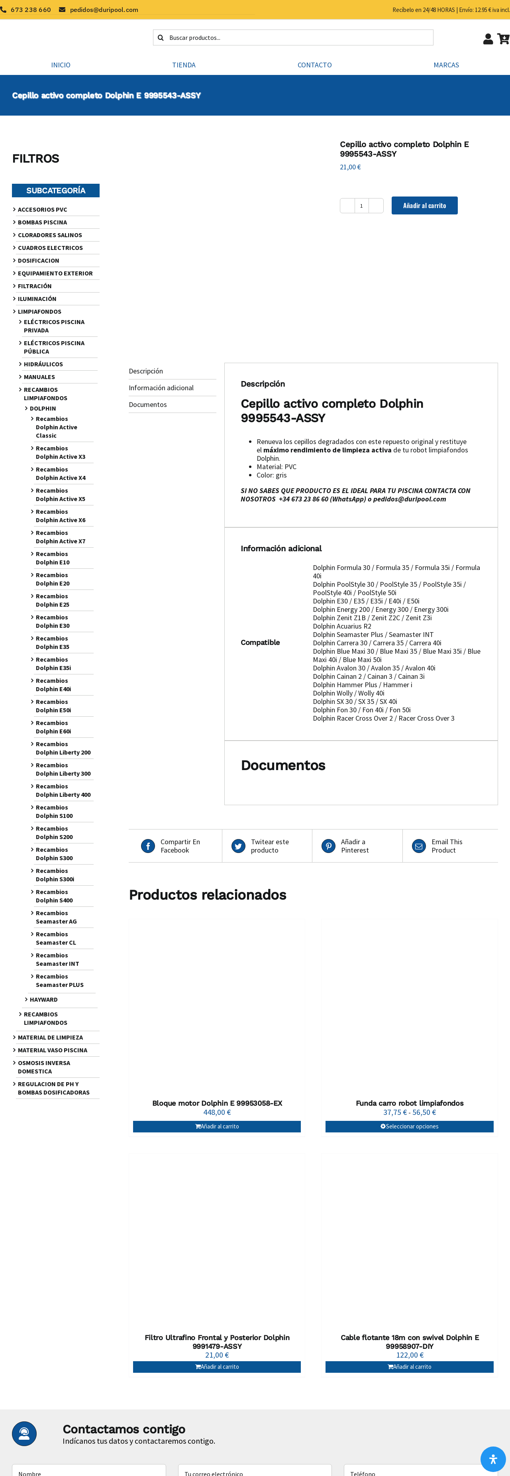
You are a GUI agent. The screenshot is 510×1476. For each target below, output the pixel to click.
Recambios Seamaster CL (56, 938)
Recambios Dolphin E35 (52, 642)
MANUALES (39, 377)
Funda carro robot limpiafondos (410, 1103)
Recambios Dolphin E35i (53, 663)
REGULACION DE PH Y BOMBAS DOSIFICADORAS (54, 1088)
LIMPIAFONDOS (39, 311)
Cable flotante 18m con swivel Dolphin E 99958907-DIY (410, 1341)
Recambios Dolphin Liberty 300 (63, 769)
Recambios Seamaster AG (56, 917)
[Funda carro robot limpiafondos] (410, 1007)
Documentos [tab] (148, 404)
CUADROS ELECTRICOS (50, 248)
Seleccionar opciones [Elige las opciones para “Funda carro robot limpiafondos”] (412, 1126)
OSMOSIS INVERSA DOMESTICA (44, 1067)
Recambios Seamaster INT (57, 959)
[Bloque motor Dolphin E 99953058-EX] (217, 1007)
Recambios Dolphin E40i (53, 684)
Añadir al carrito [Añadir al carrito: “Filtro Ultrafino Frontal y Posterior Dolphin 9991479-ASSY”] (220, 1366)
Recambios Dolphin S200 (54, 832)
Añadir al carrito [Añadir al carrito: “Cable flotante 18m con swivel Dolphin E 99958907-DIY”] (412, 1366)
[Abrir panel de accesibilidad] (493, 1459)
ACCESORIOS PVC (42, 209)
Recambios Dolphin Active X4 (60, 473)
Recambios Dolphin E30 (52, 621)
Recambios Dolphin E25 (52, 600)
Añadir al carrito (424, 205)
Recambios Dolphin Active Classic (56, 427)
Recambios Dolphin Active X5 (60, 494)
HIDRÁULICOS (43, 364)
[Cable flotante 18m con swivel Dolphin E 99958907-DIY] (410, 1242)
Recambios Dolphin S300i (55, 875)
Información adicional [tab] (161, 387)
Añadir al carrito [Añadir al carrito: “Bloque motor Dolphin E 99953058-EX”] (220, 1126)
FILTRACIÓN (35, 286)
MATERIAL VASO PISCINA (52, 1050)
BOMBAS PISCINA (42, 222)
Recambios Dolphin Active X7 (60, 537)
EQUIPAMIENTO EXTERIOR (55, 273)
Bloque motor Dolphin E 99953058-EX (217, 1103)
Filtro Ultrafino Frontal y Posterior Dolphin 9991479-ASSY (217, 1341)
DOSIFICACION (38, 260)
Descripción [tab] (146, 370)
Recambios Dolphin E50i (53, 706)
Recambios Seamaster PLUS (60, 980)
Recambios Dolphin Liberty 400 (63, 790)
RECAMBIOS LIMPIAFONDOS (45, 393)
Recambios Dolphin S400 (54, 896)
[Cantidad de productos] (362, 206)
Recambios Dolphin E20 (52, 579)
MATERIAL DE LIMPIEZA (50, 1037)
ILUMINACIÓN (37, 299)
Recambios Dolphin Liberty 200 (63, 748)
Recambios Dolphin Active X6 (60, 515)
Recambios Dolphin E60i (53, 727)
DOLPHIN (43, 408)
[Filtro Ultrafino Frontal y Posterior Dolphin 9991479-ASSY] (217, 1242)
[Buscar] (161, 37)
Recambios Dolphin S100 (54, 811)
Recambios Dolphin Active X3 (60, 452)
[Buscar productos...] (293, 37)
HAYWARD (44, 999)
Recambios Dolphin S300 (54, 853)
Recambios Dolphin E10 (52, 558)
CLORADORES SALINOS (50, 235)
